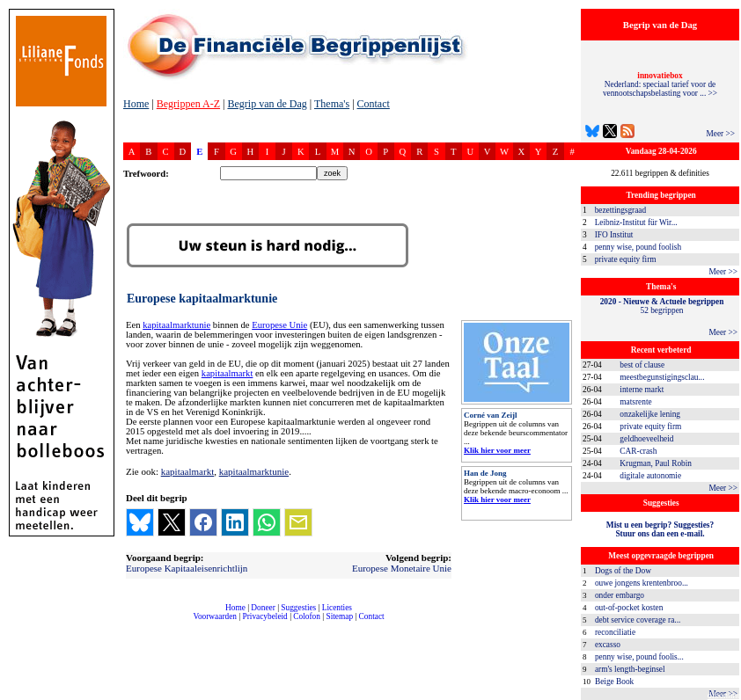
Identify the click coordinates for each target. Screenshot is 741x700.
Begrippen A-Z (188, 104)
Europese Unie (279, 325)
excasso (607, 644)
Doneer (263, 607)
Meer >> (720, 133)
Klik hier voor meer (497, 450)
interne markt (642, 389)
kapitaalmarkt (227, 373)
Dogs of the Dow (623, 570)
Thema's (331, 104)
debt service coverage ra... (637, 620)
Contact (373, 104)
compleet (132, 623)
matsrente (635, 401)
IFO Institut (614, 234)
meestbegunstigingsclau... (662, 377)
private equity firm (626, 259)
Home (136, 104)
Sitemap (339, 616)
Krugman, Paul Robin (656, 463)
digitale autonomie (650, 475)
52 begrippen (662, 306)
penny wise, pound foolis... (639, 657)
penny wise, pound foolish (638, 247)
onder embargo (619, 595)
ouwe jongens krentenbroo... (641, 583)
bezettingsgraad (621, 210)
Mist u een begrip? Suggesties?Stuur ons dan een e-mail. (660, 529)
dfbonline (724, 695)
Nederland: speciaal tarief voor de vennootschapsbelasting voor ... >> (660, 84)
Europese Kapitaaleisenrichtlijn (186, 568)
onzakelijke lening (650, 414)
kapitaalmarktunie (176, 325)
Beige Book (614, 681)
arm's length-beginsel (630, 669)
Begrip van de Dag (266, 104)
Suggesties (298, 607)
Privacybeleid (265, 616)
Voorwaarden (215, 616)
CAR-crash (638, 451)
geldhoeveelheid (646, 438)
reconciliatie (615, 632)
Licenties (337, 607)
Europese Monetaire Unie (401, 568)
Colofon (306, 616)
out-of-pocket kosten (629, 607)
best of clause (642, 365)
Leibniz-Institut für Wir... (636, 222)
